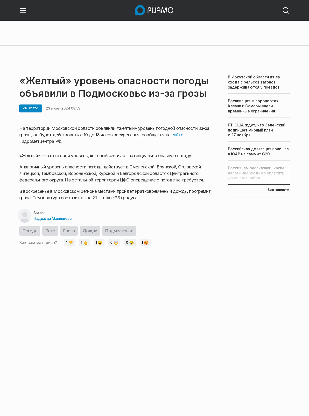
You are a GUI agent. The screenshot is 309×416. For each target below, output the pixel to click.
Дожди (90, 230)
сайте (177, 134)
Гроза (69, 230)
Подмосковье (119, 230)
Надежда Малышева (52, 218)
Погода (29, 230)
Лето (50, 230)
